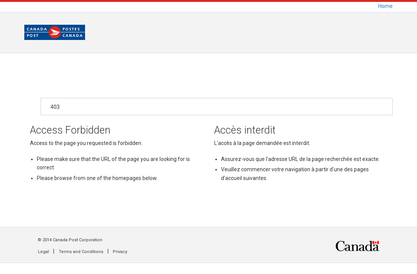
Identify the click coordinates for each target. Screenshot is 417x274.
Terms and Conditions (81, 251)
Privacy (120, 251)
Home (385, 6)
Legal (43, 251)
